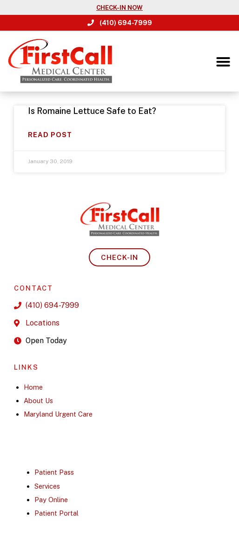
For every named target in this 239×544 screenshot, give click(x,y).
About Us (38, 401)
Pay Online (51, 500)
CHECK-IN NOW (119, 7)
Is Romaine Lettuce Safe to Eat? (92, 111)
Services (47, 486)
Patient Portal (56, 513)
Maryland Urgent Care (58, 414)
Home (33, 387)
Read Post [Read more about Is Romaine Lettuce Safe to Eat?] (50, 135)
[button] (223, 62)
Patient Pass (54, 472)
